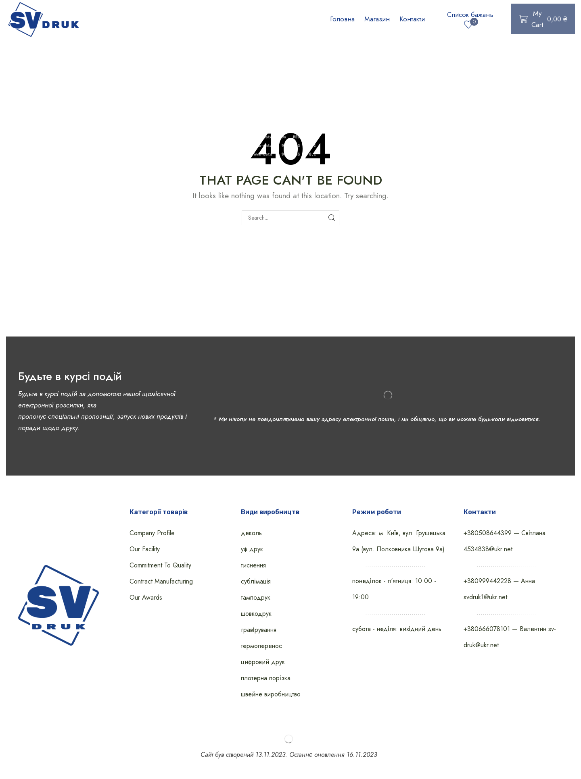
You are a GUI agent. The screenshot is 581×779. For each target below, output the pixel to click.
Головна (342, 19)
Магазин (377, 19)
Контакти (412, 19)
